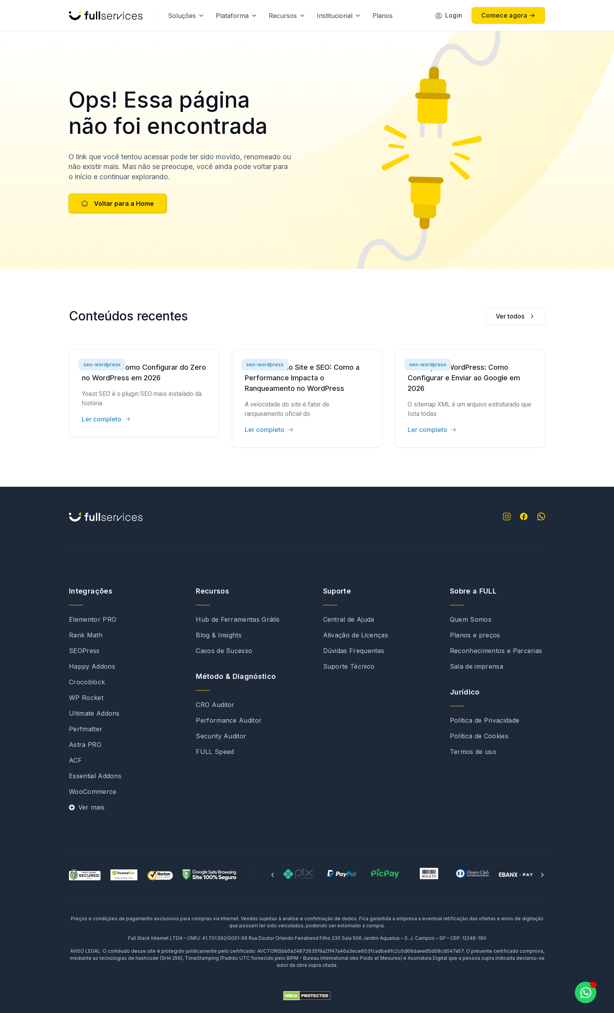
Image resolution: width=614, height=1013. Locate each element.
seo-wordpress (102, 364)
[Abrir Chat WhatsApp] (585, 992)
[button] (272, 875)
